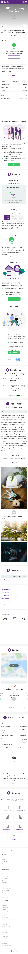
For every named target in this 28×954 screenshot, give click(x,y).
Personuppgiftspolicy (6, 941)
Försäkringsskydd (5, 890)
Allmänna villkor (5, 938)
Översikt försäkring (6, 888)
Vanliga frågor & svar (6, 926)
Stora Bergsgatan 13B (6, 595)
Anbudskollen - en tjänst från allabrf (9, 919)
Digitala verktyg (5, 876)
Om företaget (5, 932)
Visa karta (14, 665)
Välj (2, 411)
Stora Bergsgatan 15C (6, 611)
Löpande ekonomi (5, 873)
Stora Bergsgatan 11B (6, 582)
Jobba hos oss (5, 936)
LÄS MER (14, 75)
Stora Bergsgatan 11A (6, 579)
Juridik (3, 880)
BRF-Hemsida (4, 861)
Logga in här (14, 462)
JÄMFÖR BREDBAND (14, 352)
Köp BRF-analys (5, 917)
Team (3, 934)
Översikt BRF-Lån (5, 903)
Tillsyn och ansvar (5, 892)
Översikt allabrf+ (5, 857)
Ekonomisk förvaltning (6, 871)
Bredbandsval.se (12, 334)
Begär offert (4, 882)
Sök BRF (14, 851)
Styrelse (19, 797)
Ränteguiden (4, 905)
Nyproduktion (5, 909)
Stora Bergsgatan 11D (6, 589)
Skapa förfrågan (5, 897)
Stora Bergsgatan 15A (6, 604)
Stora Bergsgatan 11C (6, 586)
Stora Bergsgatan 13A (6, 592)
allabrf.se (4, 144)
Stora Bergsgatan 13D (6, 601)
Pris (2, 863)
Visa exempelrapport (15, 278)
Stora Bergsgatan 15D (6, 614)
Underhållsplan (5, 878)
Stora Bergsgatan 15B (6, 608)
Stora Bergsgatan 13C (6, 598)
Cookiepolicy (4, 943)
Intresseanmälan (5, 911)
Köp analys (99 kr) (14, 298)
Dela (4, 26)
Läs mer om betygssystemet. (9, 256)
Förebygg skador (5, 895)
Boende (14, 797)
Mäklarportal (4, 924)
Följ (24, 26)
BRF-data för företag (6, 922)
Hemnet (3, 859)
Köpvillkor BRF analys (6, 945)
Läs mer (14, 57)
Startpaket (4, 865)
